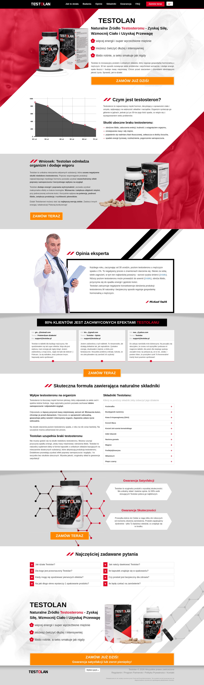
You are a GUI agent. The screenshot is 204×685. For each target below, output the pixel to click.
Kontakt (170, 672)
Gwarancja (125, 4)
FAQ (138, 4)
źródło (163, 275)
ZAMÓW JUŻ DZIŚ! (132, 81)
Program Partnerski (133, 672)
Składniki (111, 4)
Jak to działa (71, 4)
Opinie (98, 4)
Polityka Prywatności (155, 672)
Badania (87, 4)
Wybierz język (93, 670)
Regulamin (117, 672)
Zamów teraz (155, 4)
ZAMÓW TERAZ (46, 216)
